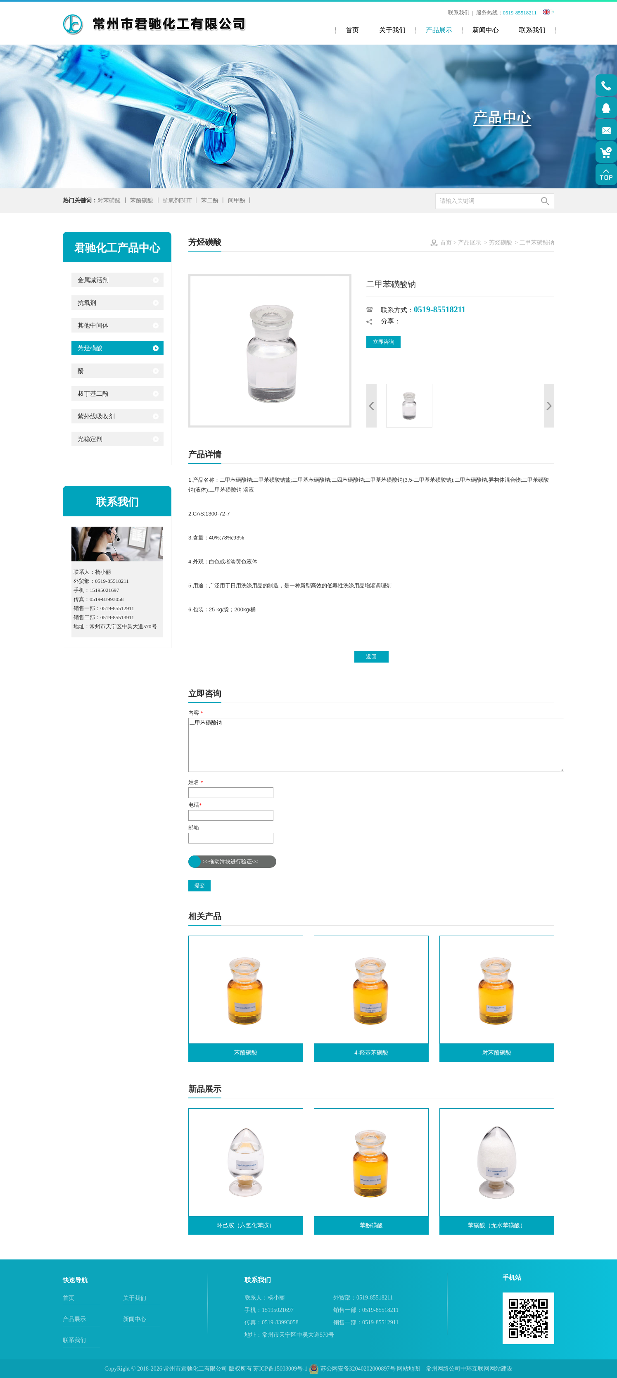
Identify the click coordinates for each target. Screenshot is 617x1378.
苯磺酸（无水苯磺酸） (497, 1225)
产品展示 (469, 243)
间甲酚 (236, 200)
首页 (446, 243)
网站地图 (408, 1369)
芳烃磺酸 (500, 243)
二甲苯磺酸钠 (376, 745)
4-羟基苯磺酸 (371, 1053)
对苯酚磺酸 (496, 1053)
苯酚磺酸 (141, 200)
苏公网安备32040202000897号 (352, 1369)
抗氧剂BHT (177, 200)
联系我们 (459, 13)
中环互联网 (474, 1369)
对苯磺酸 (109, 200)
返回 (371, 656)
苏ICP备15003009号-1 (280, 1369)
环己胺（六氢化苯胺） (246, 1225)
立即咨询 (383, 342)
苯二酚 (209, 200)
